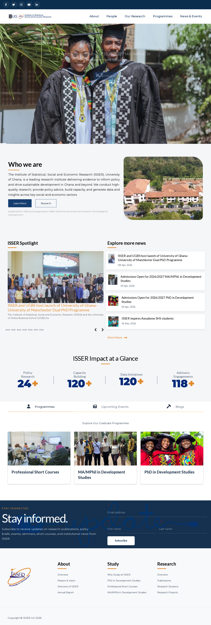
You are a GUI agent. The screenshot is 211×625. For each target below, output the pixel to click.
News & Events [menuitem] (191, 16)
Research (46, 203)
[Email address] (157, 528)
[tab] (41, 407)
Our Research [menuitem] (135, 16)
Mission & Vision (66, 580)
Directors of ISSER (68, 586)
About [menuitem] (94, 16)
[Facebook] (6, 5)
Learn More (19, 203)
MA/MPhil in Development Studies (126, 592)
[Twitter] (14, 5)
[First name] (131, 544)
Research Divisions (167, 586)
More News (114, 337)
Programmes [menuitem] (162, 16)
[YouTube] (29, 5)
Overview (63, 574)
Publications (164, 580)
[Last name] (183, 544)
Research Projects (167, 592)
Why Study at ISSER (119, 574)
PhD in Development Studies (123, 580)
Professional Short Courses (122, 586)
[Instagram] (22, 5)
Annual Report (66, 592)
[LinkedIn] (37, 5)
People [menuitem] (111, 16)
